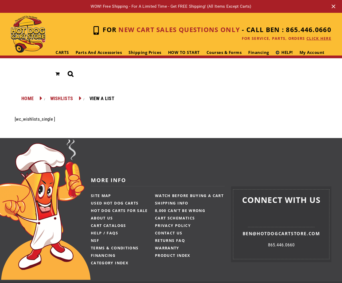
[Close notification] (333, 6)
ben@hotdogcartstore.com (281, 234)
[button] (71, 74)
